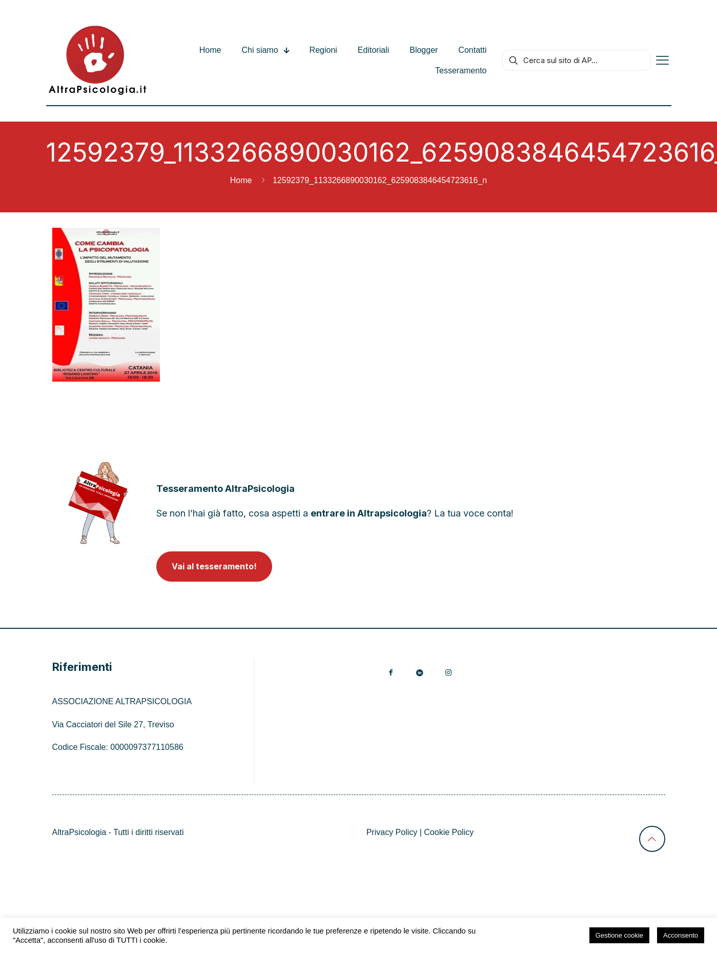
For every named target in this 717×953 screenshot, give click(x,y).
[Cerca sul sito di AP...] (576, 60)
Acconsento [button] (680, 935)
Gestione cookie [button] (619, 935)
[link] (98, 503)
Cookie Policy (449, 832)
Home (241, 180)
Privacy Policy (392, 832)
